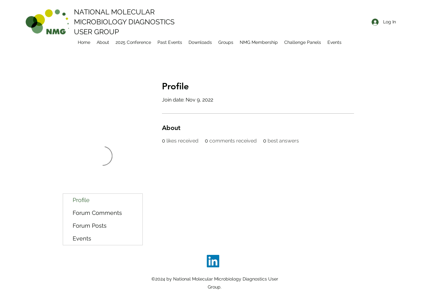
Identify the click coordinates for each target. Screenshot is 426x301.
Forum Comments (97, 212)
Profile (81, 200)
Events (82, 238)
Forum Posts (90, 225)
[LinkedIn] (213, 261)
